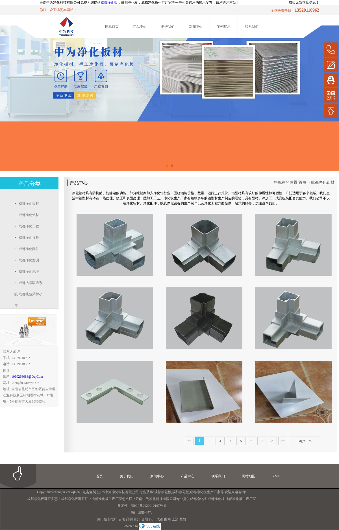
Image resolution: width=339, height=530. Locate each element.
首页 (303, 182)
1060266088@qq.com (27, 377)
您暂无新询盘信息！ (304, 3)
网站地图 (248, 476)
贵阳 (144, 519)
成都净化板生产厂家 (205, 492)
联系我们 (251, 27)
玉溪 (175, 519)
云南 (121, 519)
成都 (160, 519)
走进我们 (168, 27)
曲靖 (167, 519)
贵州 (137, 519)
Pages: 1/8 (304, 441)
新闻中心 (196, 27)
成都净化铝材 (322, 182)
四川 (152, 519)
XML (276, 476)
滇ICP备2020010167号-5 (148, 506)
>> (283, 441)
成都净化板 (109, 3)
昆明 (129, 519)
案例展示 (224, 27)
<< (189, 441)
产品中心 (140, 27)
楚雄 (182, 519)
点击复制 (89, 492)
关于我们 (126, 476)
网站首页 (112, 27)
